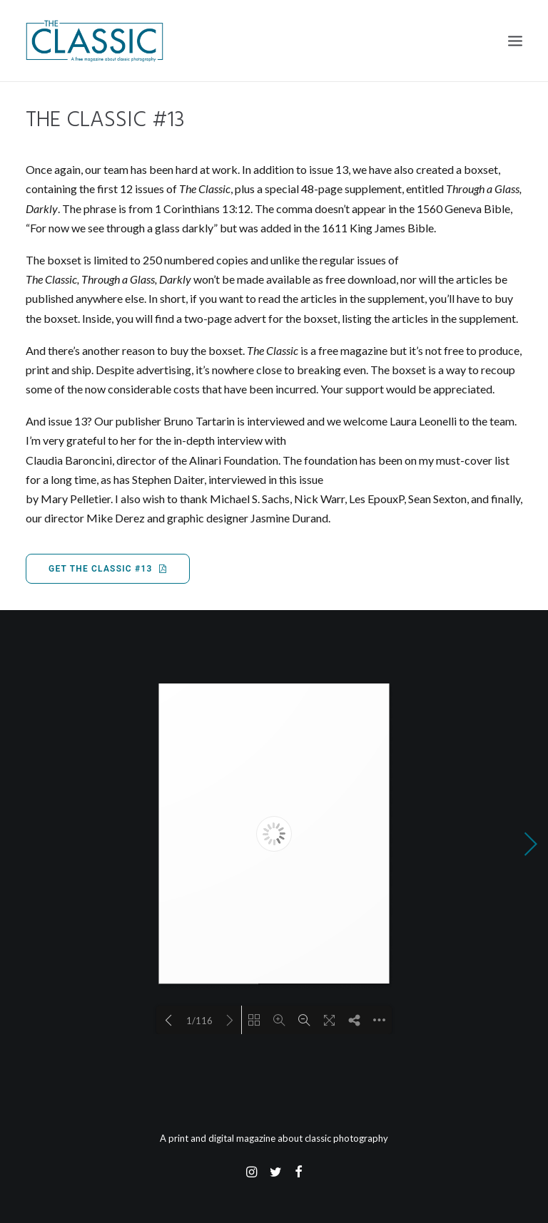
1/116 (199, 1020)
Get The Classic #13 (108, 569)
